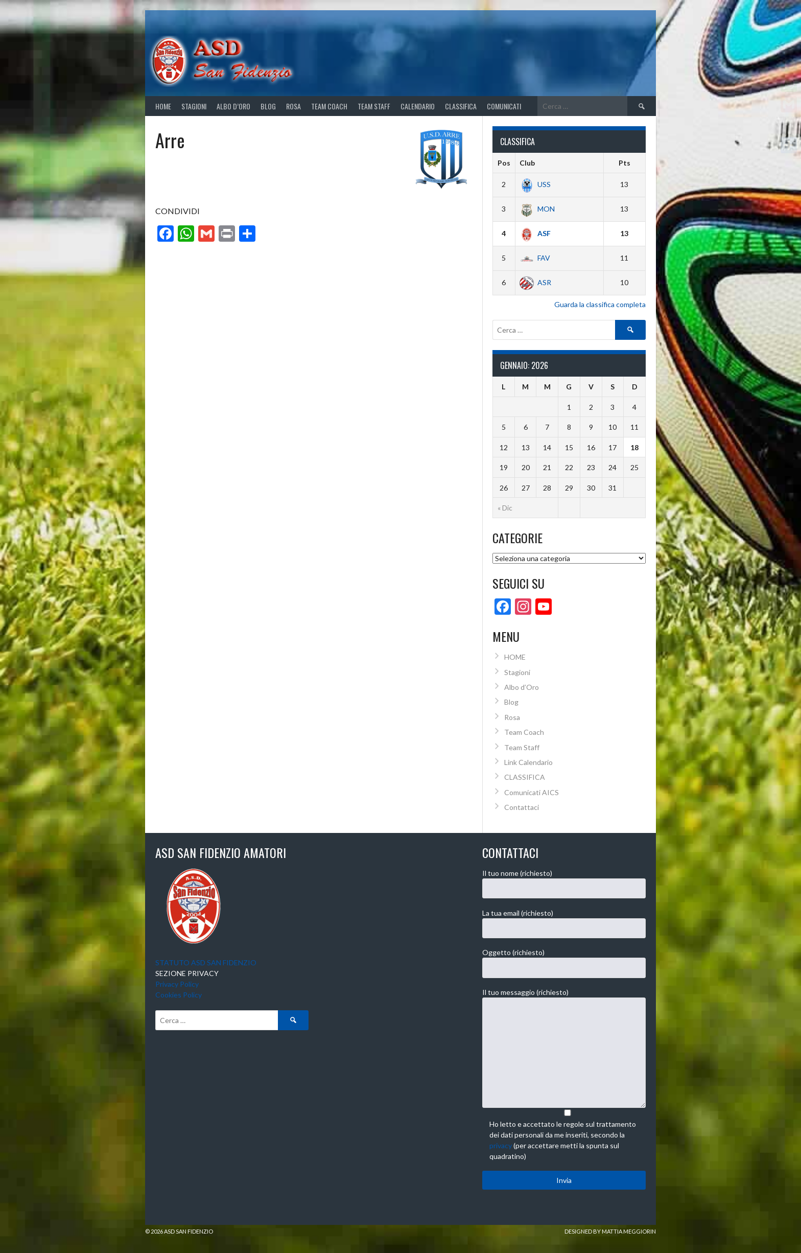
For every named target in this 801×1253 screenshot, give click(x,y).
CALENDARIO (417, 106)
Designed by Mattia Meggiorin (610, 1231)
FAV (535, 257)
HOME (515, 657)
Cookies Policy (178, 994)
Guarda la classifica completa (600, 304)
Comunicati (504, 106)
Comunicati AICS (531, 792)
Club (527, 162)
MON (537, 208)
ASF (535, 233)
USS (535, 184)
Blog (268, 106)
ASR (535, 282)
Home (163, 106)
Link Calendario (528, 762)
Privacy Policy (177, 984)
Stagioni (517, 672)
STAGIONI (193, 106)
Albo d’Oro (233, 106)
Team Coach (329, 106)
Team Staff (374, 106)
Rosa (293, 106)
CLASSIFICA (461, 106)
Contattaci (521, 807)
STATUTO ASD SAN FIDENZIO (205, 962)
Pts (624, 162)
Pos (504, 162)
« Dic (505, 507)
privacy (500, 1145)
